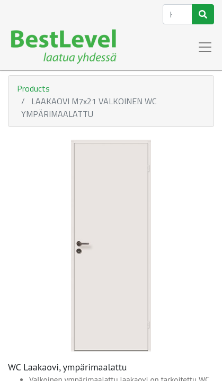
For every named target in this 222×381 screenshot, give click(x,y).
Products (33, 88)
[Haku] (203, 14)
